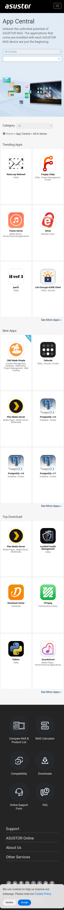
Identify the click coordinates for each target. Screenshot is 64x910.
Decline (9, 902)
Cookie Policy (43, 893)
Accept (24, 902)
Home (8, 133)
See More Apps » (51, 319)
